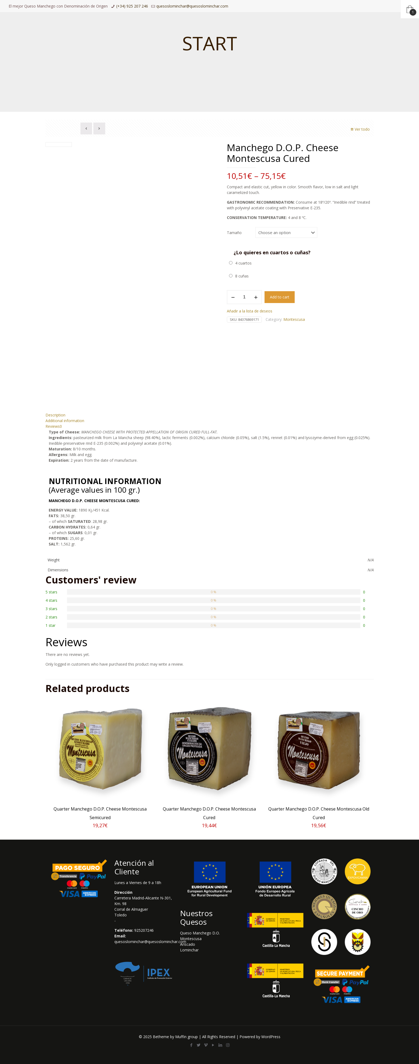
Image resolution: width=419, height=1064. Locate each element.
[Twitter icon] (199, 1045)
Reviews (53, 426)
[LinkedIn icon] (220, 1045)
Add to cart (279, 297)
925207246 (144, 930)
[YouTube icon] (213, 1045)
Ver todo (359, 129)
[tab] (209, 415)
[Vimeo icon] (206, 1045)
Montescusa (294, 319)
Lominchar (189, 949)
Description (55, 415)
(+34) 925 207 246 (132, 6)
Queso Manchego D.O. (200, 933)
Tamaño (234, 232)
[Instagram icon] (228, 1045)
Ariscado (187, 944)
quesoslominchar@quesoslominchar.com (192, 6)
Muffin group (186, 1036)
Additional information (64, 420)
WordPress (270, 1036)
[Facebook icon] (191, 1045)
